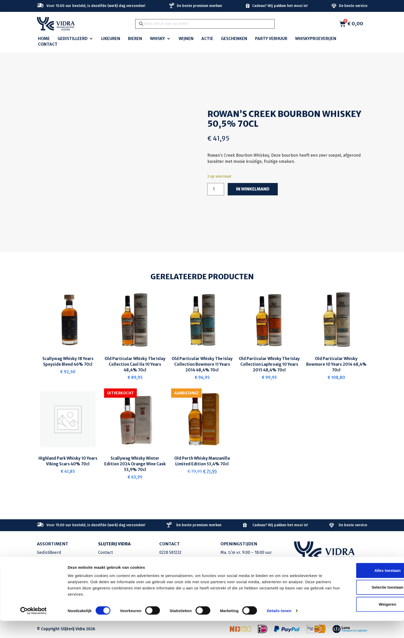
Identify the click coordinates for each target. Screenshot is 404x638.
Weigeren (360, 621)
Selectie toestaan (361, 604)
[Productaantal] (215, 189)
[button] (75, 39)
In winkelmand (253, 189)
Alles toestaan (361, 587)
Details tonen (279, 628)
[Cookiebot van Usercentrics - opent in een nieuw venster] (33, 628)
